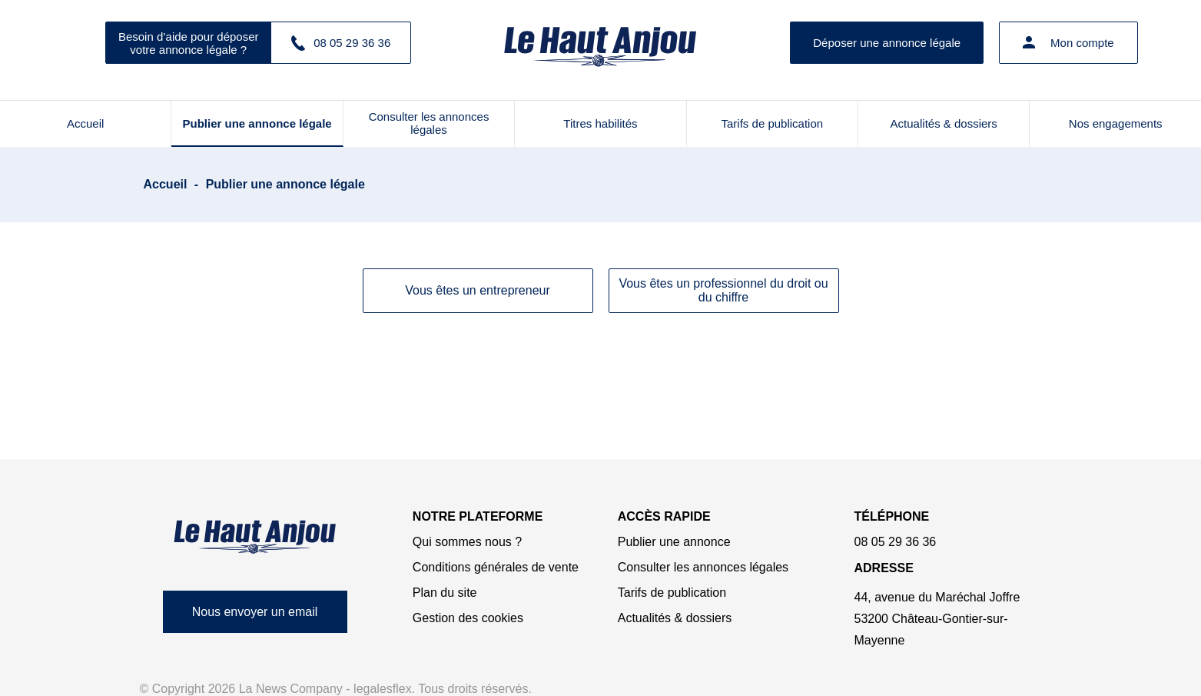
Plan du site (445, 592)
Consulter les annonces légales (429, 123)
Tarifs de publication (773, 123)
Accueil (85, 123)
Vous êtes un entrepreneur (477, 290)
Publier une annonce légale (257, 123)
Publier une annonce (674, 541)
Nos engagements (1116, 123)
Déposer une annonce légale (886, 42)
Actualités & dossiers (944, 123)
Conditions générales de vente (496, 567)
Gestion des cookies (468, 617)
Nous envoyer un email (255, 611)
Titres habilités (600, 123)
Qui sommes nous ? (467, 541)
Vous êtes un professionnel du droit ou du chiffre (723, 290)
